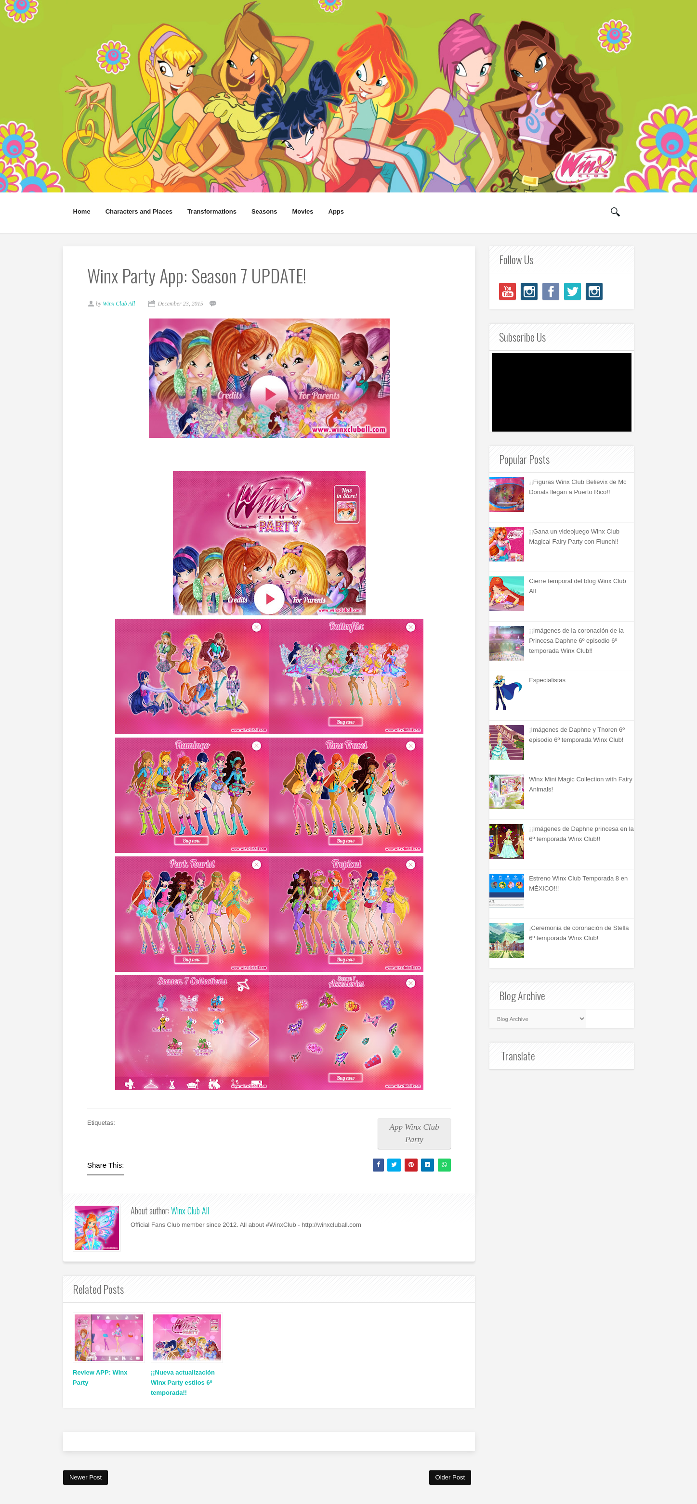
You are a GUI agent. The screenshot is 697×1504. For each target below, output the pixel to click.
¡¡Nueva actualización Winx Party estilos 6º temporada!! (183, 1382)
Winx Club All (190, 1210)
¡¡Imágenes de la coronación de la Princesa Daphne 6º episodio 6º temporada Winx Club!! (576, 640)
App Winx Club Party (414, 1133)
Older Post (450, 1477)
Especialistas (547, 680)
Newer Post (85, 1477)
